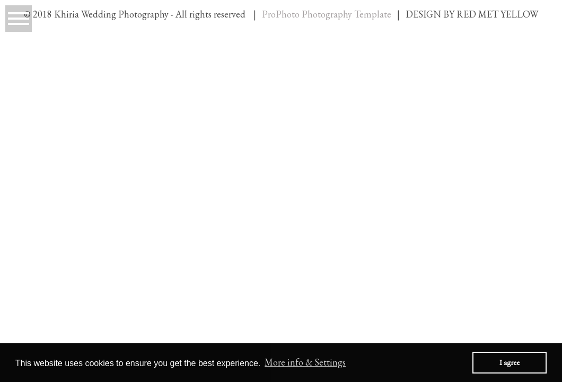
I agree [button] (509, 362)
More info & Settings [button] (305, 362)
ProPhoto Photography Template (326, 14)
